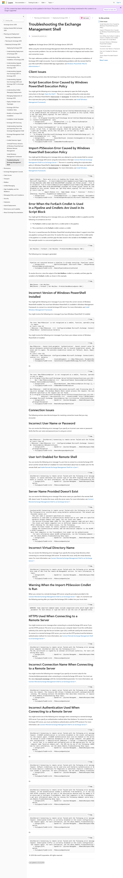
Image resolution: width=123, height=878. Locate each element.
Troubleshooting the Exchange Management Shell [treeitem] (14, 162)
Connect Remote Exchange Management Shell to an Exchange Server (52, 597)
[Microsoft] (3, 2)
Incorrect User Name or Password (110, 49)
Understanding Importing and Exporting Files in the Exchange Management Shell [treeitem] (15, 128)
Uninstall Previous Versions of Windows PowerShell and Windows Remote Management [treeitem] (15, 147)
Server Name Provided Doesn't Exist (109, 56)
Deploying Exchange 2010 (60, 18)
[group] (61, 188)
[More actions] (92, 17)
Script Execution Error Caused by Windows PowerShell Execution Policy (109, 25)
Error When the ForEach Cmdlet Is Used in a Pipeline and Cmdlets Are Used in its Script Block (110, 37)
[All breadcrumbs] (30, 17)
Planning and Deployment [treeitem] (13, 37)
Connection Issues (105, 46)
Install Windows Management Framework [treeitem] (14, 155)
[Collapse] (24, 16)
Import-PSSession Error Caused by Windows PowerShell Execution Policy (110, 31)
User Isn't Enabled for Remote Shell (108, 52)
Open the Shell (50, 94)
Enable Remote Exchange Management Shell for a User (58, 467)
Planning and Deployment (42, 18)
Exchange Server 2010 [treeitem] (10, 24)
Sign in (119, 2)
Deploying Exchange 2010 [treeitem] (14, 48)
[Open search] (114, 2)
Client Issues (103, 21)
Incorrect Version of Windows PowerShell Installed (108, 43)
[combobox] (13, 20)
